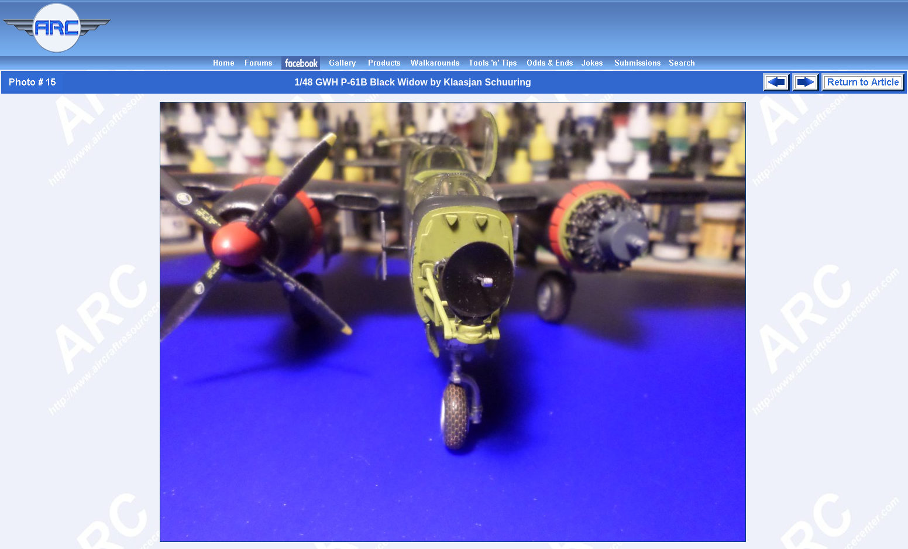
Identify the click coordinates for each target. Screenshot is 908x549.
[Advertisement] (511, 28)
